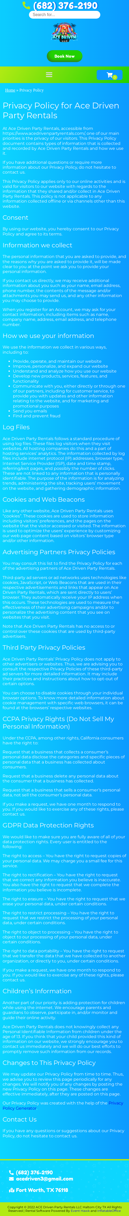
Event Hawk (80, 1211)
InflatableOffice (109, 1211)
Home (10, 90)
